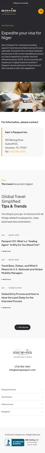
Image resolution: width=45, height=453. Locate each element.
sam (3, 235)
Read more (7, 251)
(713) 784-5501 (17, 151)
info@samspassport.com (22, 369)
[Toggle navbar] (41, 11)
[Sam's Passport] (8, 11)
